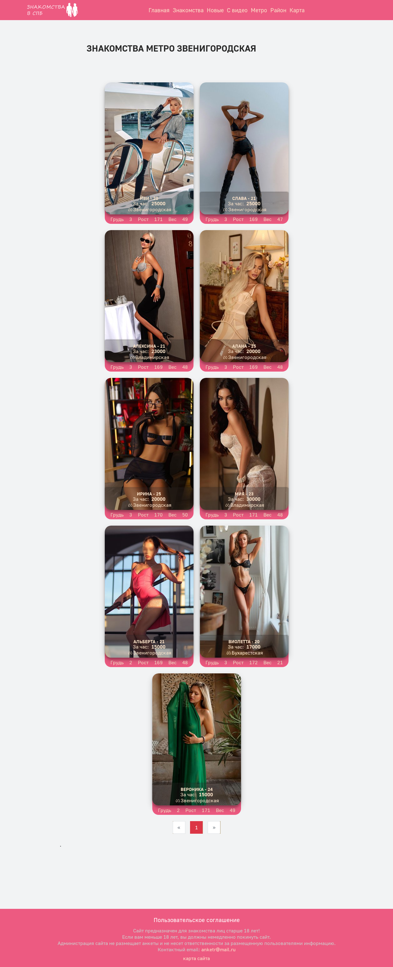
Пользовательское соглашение (197, 919)
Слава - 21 (244, 198)
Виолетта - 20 (244, 641)
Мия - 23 (244, 493)
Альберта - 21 (149, 641)
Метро (259, 10)
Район (278, 10)
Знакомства (188, 10)
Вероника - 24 (197, 789)
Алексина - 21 (149, 346)
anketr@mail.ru (218, 949)
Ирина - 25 (149, 493)
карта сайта (196, 958)
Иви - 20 (149, 198)
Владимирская (152, 357)
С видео (237, 10)
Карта (297, 10)
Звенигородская (152, 209)
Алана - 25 (244, 346)
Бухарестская (247, 652)
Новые (215, 10)
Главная (159, 10)
